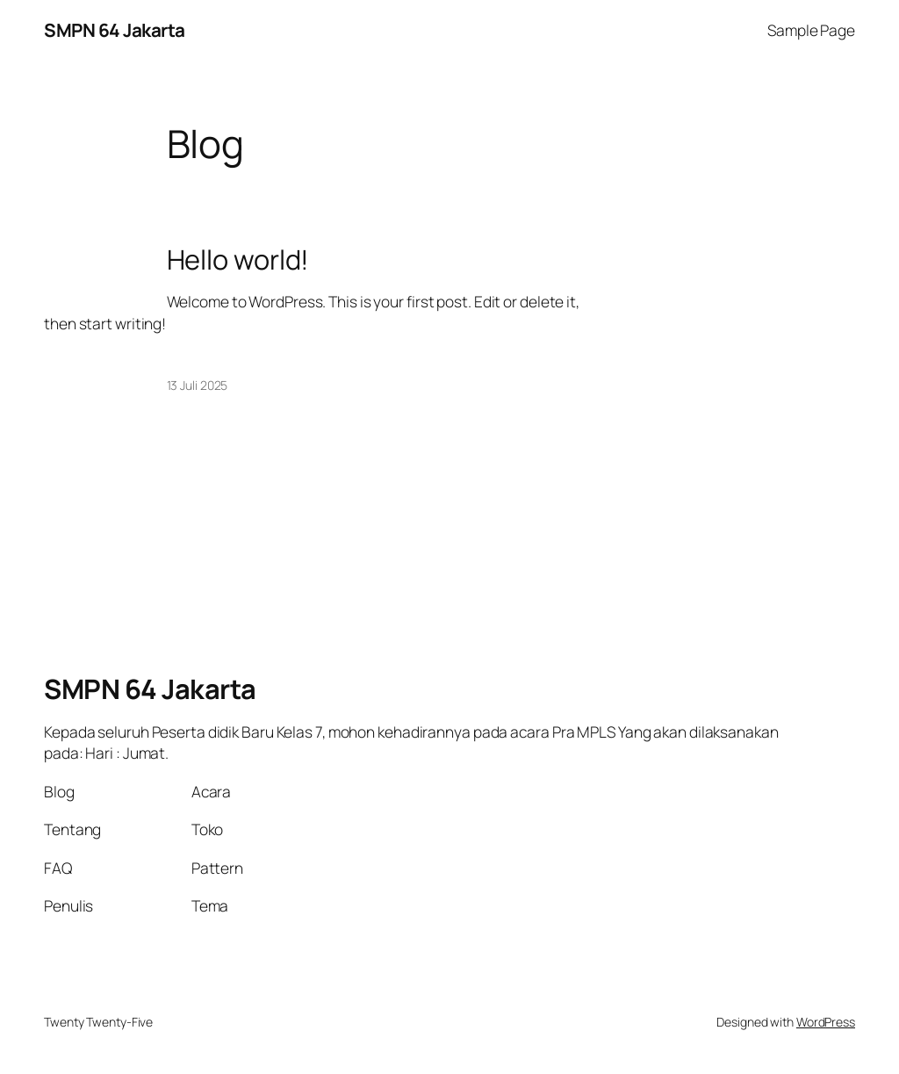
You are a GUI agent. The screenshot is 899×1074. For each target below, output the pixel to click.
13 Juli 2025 (197, 385)
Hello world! (238, 259)
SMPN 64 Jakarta (114, 30)
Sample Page (811, 29)
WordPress (825, 1021)
